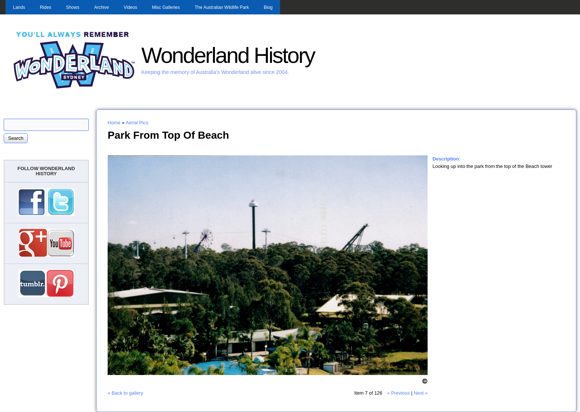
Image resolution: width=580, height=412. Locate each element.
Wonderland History (227, 55)
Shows (72, 7)
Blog (268, 7)
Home (114, 122)
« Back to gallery (125, 393)
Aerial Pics (136, 122)
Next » (421, 393)
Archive (101, 7)
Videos (130, 7)
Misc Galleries (166, 7)
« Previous (398, 393)
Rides (45, 7)
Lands (19, 7)
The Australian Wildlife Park (222, 7)
